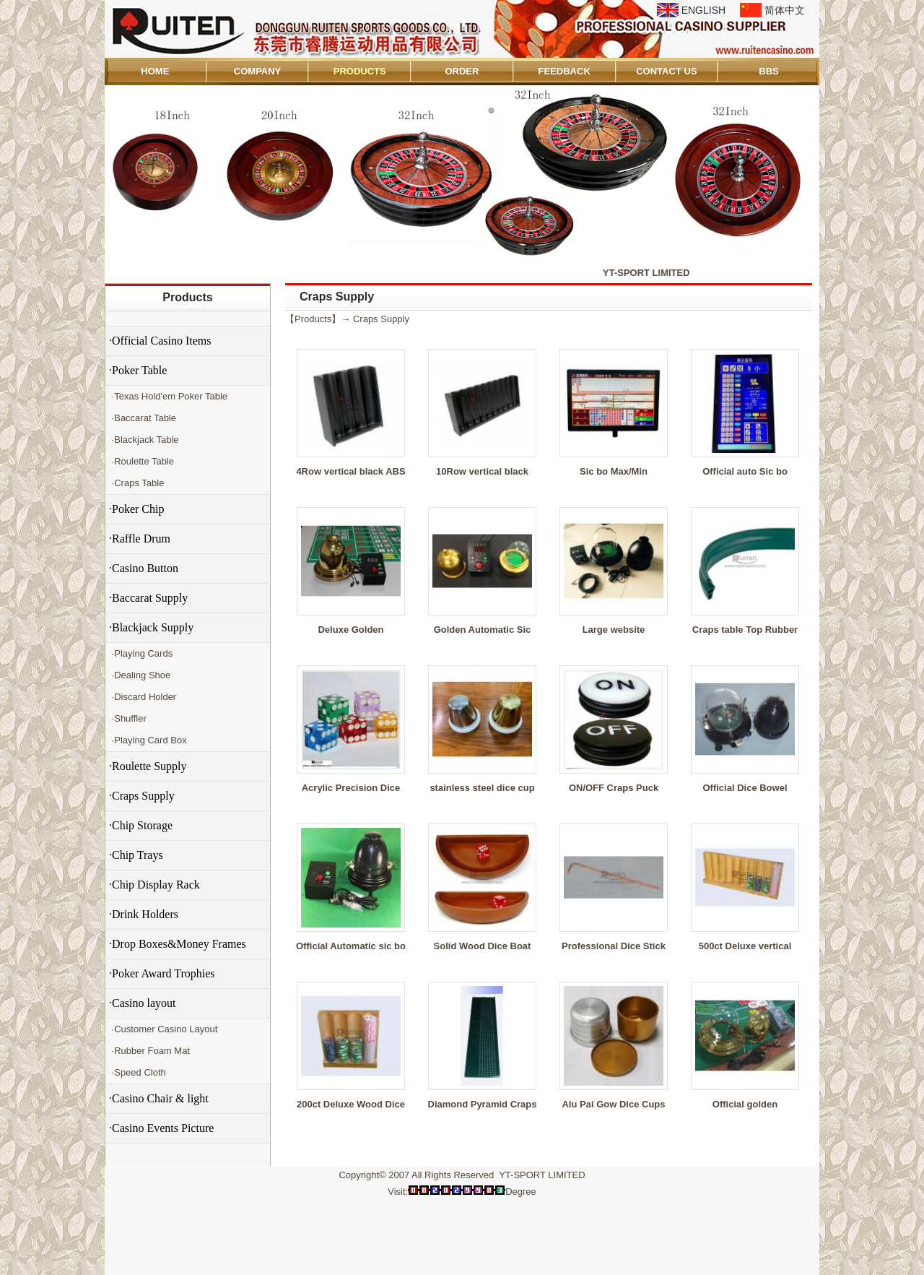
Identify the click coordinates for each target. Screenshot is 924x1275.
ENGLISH (703, 10)
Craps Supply (381, 319)
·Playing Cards (141, 653)
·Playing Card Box (148, 740)
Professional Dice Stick (614, 946)
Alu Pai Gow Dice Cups (613, 1104)
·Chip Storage (141, 825)
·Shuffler (128, 718)
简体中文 (784, 10)
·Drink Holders (143, 914)
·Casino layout (142, 1003)
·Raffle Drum (139, 538)
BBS (768, 71)
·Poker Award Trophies (162, 973)
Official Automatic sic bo (351, 946)
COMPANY (257, 71)
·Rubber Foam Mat (149, 1050)
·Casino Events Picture (161, 1128)
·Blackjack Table (144, 439)
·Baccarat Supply (148, 598)
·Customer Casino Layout (163, 1029)
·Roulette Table (141, 461)
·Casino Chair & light (159, 1098)
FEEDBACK (564, 71)
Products (187, 297)
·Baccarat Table (142, 417)
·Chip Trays (136, 855)
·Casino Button (143, 568)
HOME (155, 71)
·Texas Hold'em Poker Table (168, 396)
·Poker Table (138, 370)
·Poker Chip (136, 509)
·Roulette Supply (148, 766)
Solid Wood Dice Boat (482, 946)
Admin (125, 1261)
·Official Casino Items (160, 340)
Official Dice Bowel (744, 787)
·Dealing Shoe (139, 675)
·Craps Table (136, 482)
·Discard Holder (142, 696)
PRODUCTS (360, 71)
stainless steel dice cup (482, 787)
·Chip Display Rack (154, 884)
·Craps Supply (142, 796)
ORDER (462, 71)
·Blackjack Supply (151, 627)
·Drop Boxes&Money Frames (177, 944)
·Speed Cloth (137, 1072)
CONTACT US (666, 71)
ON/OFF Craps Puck (613, 787)
